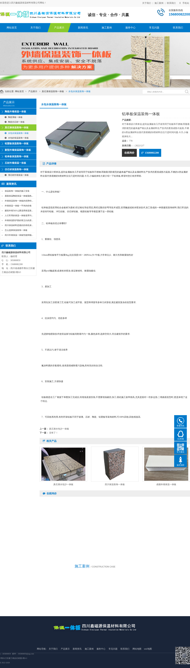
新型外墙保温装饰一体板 (18, 150)
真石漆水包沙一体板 (59, 429)
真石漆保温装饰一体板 (56, 91)
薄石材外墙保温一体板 (17, 175)
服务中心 (130, 27)
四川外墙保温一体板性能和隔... (19, 235)
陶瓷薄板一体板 (13, 117)
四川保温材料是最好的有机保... (19, 225)
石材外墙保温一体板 (15, 163)
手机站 (184, 3)
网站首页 (12, 27)
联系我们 (171, 3)
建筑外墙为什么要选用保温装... (19, 210)
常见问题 (154, 27)
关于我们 (146, 3)
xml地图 (148, 663)
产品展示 (59, 27)
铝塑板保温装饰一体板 (16, 143)
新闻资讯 (83, 27)
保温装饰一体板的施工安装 (17, 191)
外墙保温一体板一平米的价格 (18, 205)
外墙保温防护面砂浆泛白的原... (19, 220)
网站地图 (137, 663)
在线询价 (129, 152)
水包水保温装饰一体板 (83, 91)
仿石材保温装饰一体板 (16, 169)
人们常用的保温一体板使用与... (19, 215)
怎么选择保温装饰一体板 (16, 230)
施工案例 (159, 3)
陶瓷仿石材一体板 (15, 122)
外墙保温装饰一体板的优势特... (19, 201)
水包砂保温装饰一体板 (17, 138)
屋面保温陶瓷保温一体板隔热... (19, 196)
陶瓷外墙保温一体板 (15, 111)
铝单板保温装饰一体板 (16, 156)
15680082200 (150, 152)
